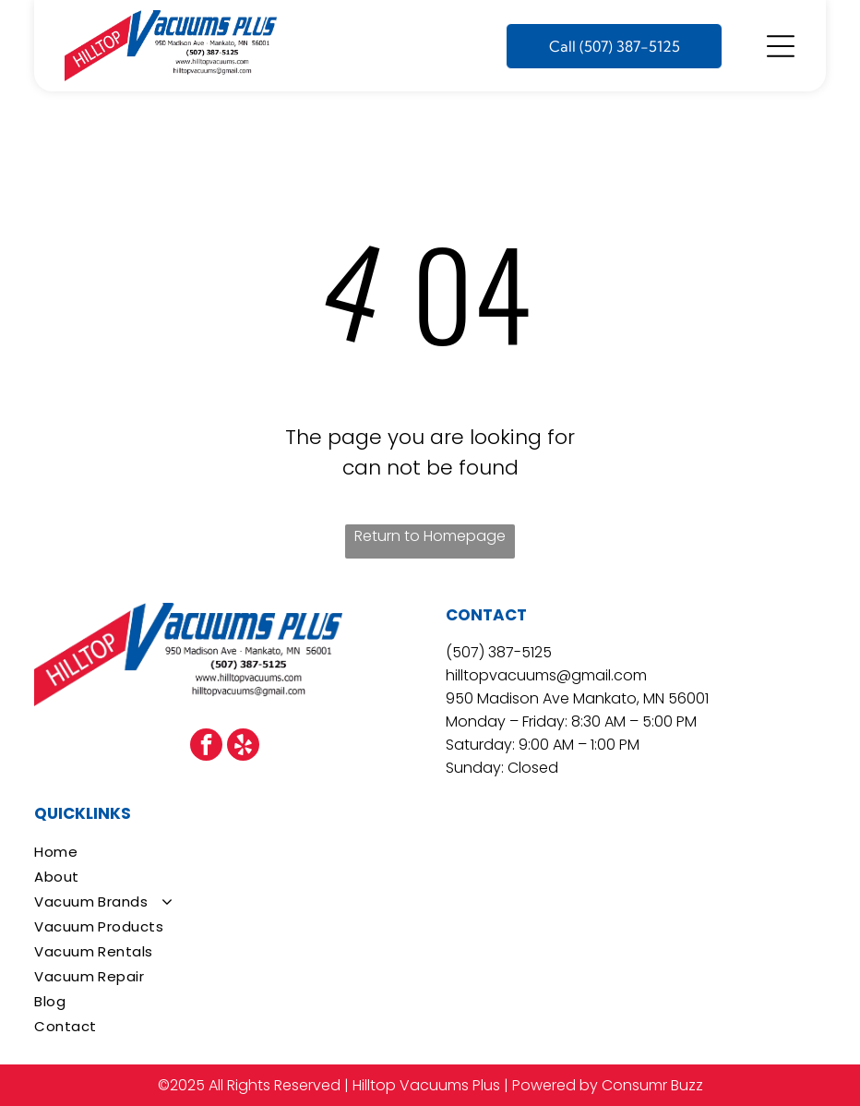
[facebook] (206, 746)
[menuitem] (429, 851)
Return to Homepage (430, 536)
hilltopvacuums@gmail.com (546, 675)
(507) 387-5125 (499, 652)
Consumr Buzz (652, 1085)
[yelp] (243, 746)
